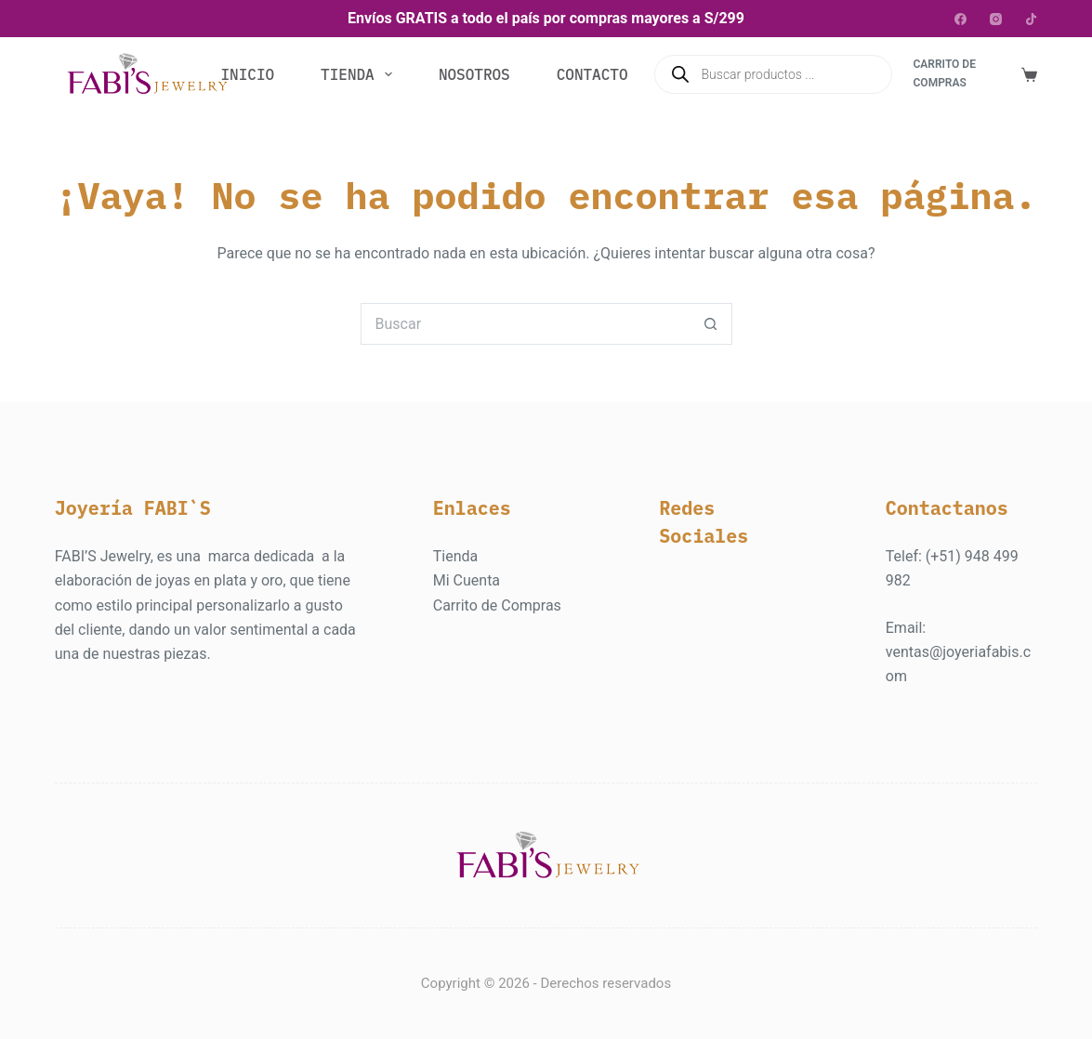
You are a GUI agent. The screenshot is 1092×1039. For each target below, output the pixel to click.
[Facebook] (960, 19)
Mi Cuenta (466, 580)
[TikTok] (1031, 19)
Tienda (360, 74)
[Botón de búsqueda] (711, 324)
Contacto (592, 74)
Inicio (247, 74)
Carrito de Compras (497, 605)
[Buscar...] (526, 324)
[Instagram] (996, 19)
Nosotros (474, 74)
